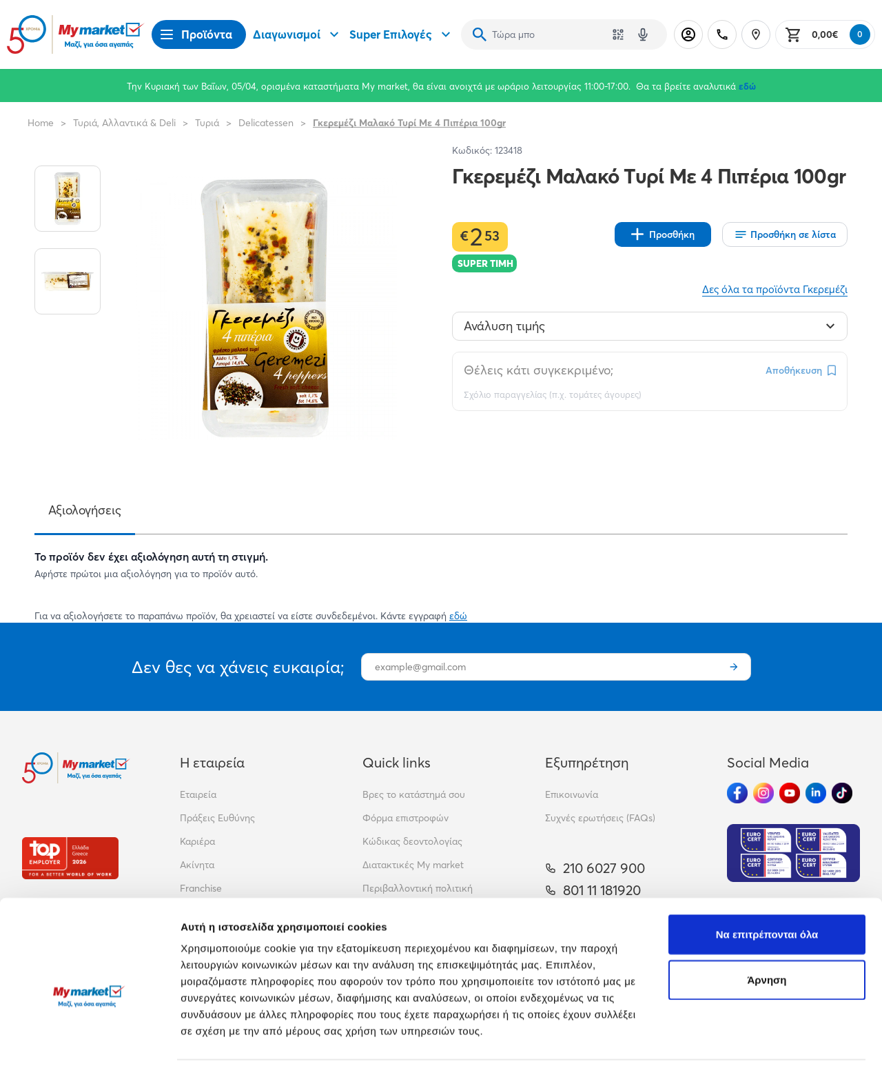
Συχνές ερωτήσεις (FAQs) (600, 818)
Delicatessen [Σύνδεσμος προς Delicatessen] (266, 123)
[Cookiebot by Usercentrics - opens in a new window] (89, 1046)
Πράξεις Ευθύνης (217, 818)
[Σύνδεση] (688, 34)
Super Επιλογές (401, 34)
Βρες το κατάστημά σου (413, 794)
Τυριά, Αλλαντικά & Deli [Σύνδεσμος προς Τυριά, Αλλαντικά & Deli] (124, 123)
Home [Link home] (41, 123)
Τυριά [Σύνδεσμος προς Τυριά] (207, 123)
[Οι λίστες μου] (785, 234)
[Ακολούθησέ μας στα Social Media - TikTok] (842, 793)
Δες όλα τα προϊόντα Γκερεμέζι (775, 289)
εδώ (747, 86)
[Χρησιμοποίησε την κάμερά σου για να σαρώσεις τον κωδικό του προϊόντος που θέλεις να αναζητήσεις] (618, 34)
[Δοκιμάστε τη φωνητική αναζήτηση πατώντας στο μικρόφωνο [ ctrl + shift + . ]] (642, 34)
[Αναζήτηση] (479, 34)
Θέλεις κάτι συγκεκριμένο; (538, 370)
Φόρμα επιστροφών (405, 818)
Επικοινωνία (571, 794)
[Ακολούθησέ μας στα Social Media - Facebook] (737, 793)
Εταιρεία (198, 794)
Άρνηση (766, 918)
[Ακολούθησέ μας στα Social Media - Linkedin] (816, 793)
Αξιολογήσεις (84, 510)
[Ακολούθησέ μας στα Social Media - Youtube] (789, 793)
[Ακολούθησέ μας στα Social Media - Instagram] (763, 793)
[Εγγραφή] (734, 667)
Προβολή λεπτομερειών (240, 1046)
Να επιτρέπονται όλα (767, 873)
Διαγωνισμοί (297, 34)
